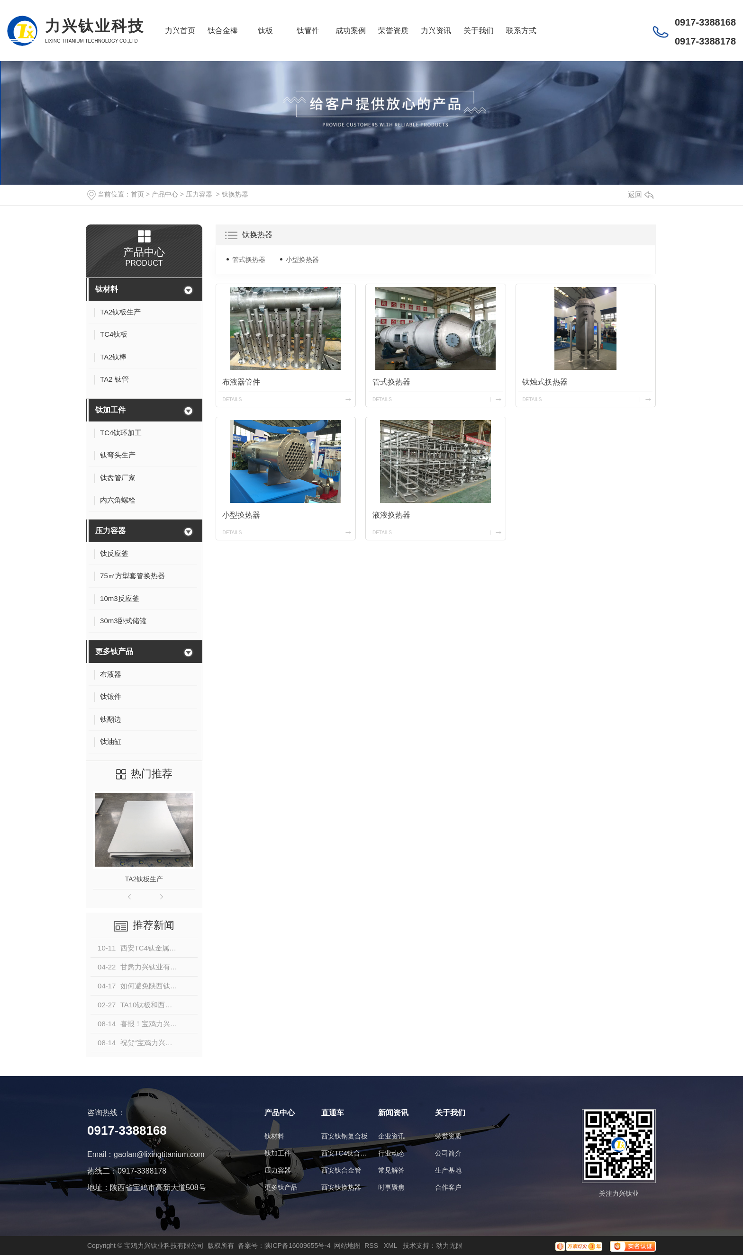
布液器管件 (241, 382)
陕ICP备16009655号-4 (297, 1245)
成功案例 (350, 31)
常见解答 (391, 1170)
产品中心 (165, 194)
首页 (137, 194)
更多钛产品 (114, 651)
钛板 (265, 31)
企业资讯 (391, 1136)
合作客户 (448, 1187)
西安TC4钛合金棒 (345, 1153)
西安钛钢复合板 (344, 1136)
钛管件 (308, 31)
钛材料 (106, 289)
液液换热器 (391, 515)
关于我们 (478, 31)
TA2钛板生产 (144, 879)
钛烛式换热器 (545, 382)
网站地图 (347, 1245)
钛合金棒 (223, 31)
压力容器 (199, 194)
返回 (640, 194)
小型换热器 (302, 259)
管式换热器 (248, 259)
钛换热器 (235, 194)
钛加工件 (110, 410)
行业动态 (391, 1153)
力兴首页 (180, 31)
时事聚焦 (391, 1187)
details (232, 399)
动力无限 (449, 1245)
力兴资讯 (436, 31)
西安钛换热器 (341, 1187)
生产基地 (448, 1170)
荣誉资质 (393, 31)
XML (391, 1245)
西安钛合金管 (341, 1170)
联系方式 (521, 31)
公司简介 (448, 1153)
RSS (372, 1245)
